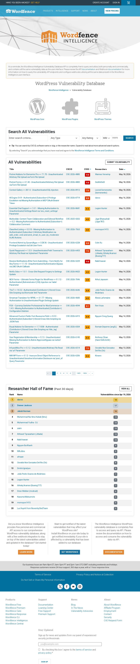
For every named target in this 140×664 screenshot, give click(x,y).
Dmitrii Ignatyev (24, 468)
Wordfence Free (13, 604)
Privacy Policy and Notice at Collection (94, 574)
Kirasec (98, 356)
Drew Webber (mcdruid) (27, 491)
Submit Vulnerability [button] (118, 162)
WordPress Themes (102, 109)
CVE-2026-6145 (73, 337)
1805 (79, 373)
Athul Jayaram (101, 279)
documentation (88, 69)
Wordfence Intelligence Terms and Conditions (94, 151)
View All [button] (125, 389)
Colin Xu (98, 243)
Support (75, 11)
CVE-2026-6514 (73, 348)
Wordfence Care (13, 611)
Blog (73, 604)
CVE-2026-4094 (73, 306)
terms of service (84, 649)
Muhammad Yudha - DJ (27, 422)
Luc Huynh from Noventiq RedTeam (32, 508)
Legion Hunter (101, 208)
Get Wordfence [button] (70, 552)
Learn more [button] (26, 552)
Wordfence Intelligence (16, 620)
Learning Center (45, 608)
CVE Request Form (113, 620)
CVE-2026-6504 (73, 327)
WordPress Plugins (70, 109)
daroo (97, 198)
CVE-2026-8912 (73, 190)
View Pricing (112, 11)
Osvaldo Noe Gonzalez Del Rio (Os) (32, 462)
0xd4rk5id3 (100, 182)
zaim (19, 428)
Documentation (45, 604)
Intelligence (62, 11)
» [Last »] (92, 373)
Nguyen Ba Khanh (24, 445)
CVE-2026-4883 (73, 182)
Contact (108, 614)
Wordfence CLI (12, 617)
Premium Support (46, 614)
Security (108, 617)
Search (129, 138)
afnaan (20, 457)
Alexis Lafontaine (102, 298)
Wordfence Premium (15, 608)
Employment (110, 611)
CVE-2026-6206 (73, 356)
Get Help (35, 3)
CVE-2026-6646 (73, 290)
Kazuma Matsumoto (26, 497)
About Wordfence (112, 604)
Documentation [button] (113, 552)
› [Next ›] (89, 373)
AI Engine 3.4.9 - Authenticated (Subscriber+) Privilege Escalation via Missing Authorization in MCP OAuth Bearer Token (34, 200)
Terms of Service (43, 574)
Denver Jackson (24, 405)
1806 (85, 373)
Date (122, 169)
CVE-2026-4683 (73, 298)
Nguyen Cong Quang (104, 316)
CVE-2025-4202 (73, 219)
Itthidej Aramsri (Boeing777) (29, 485)
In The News (77, 608)
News (85, 11)
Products (48, 11)
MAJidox (21, 451)
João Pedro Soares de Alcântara (31, 474)
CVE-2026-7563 (73, 229)
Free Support (44, 611)
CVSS (87, 169)
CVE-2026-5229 (73, 261)
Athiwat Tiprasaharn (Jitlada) (30, 434)
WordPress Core (37, 109)
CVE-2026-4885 (73, 174)
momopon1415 (102, 229)
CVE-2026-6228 (73, 243)
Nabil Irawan (100, 261)
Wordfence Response (15, 614)
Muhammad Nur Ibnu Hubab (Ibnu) (32, 417)
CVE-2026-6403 (73, 250)
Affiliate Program (112, 608)
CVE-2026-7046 (73, 279)
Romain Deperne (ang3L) (106, 327)
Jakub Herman (23, 411)
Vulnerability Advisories (82, 611)
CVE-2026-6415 (73, 316)
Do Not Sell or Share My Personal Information (43, 580)
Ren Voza (99, 306)
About (94, 11)
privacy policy (44, 653)
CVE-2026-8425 (73, 272)
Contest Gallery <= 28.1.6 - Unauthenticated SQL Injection (33, 190)
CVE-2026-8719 (73, 198)
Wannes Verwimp (102, 174)
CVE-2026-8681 (73, 208)
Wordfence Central (14, 623)
